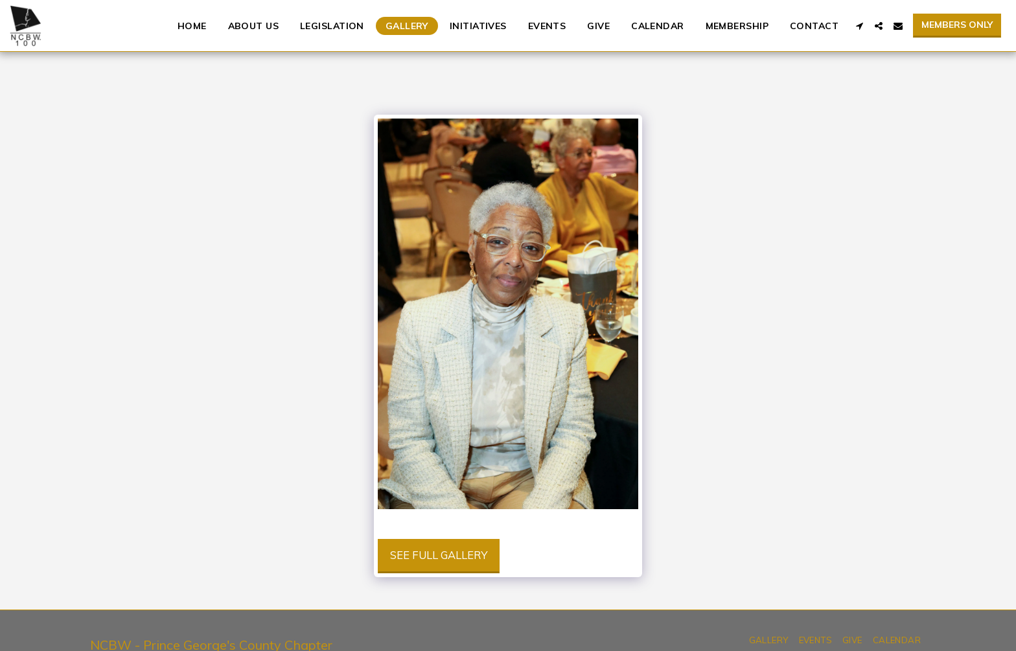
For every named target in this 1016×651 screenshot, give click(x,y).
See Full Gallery (438, 555)
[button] (859, 25)
